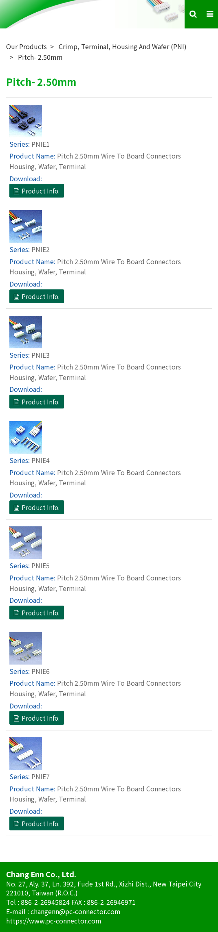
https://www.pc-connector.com (53, 920)
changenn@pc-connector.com (76, 911)
